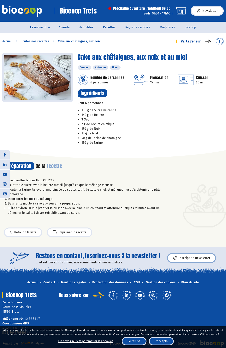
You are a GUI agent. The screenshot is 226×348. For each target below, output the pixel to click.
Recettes (109, 27)
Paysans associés (137, 27)
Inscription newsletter (191, 258)
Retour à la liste (23, 232)
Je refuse (134, 341)
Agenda (64, 27)
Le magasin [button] (38, 27)
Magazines (167, 27)
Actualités (86, 27)
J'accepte (161, 341)
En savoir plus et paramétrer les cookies (85, 341)
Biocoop (190, 27)
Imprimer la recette (69, 232)
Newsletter (207, 11)
